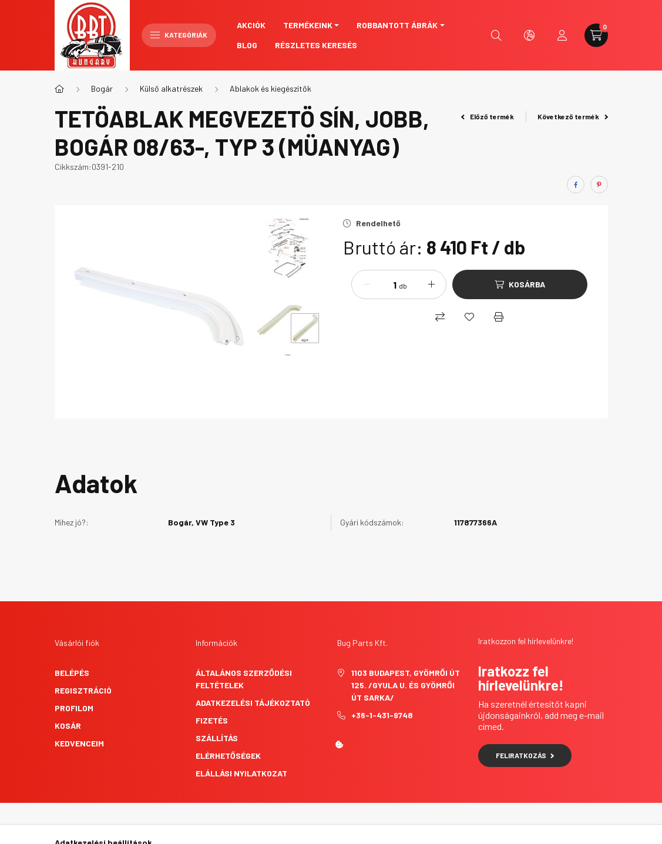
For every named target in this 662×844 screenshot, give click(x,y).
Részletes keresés (316, 45)
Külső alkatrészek (171, 88)
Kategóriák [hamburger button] (178, 35)
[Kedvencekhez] (469, 317)
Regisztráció (83, 690)
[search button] (496, 35)
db (403, 286)
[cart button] (596, 35)
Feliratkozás (525, 755)
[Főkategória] (59, 88)
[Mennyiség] (385, 284)
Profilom (74, 708)
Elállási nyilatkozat (241, 773)
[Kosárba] (519, 284)
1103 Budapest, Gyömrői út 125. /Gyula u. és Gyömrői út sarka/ (405, 685)
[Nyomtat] (498, 317)
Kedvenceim (79, 743)
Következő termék (572, 116)
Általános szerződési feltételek (244, 679)
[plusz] (431, 284)
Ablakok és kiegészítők (270, 88)
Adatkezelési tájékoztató (253, 703)
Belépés (72, 673)
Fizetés (212, 720)
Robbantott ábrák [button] (397, 25)
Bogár (102, 88)
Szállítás (217, 738)
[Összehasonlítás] (440, 317)
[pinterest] (599, 184)
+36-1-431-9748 (382, 715)
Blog (247, 45)
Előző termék (487, 116)
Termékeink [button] (307, 25)
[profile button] (562, 35)
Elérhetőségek (228, 756)
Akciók (251, 25)
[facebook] (575, 184)
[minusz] (366, 284)
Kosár (68, 726)
